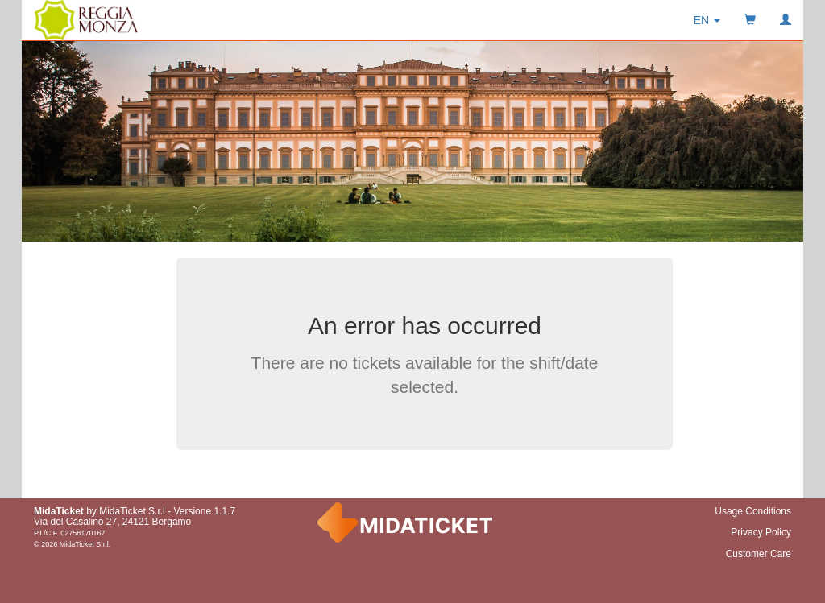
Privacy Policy (761, 532)
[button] (707, 20)
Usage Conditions (753, 511)
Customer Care (758, 554)
